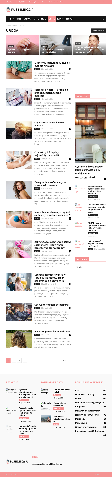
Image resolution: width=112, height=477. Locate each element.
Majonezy (80, 419)
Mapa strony (94, 474)
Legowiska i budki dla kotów (90, 431)
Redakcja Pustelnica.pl (85, 177)
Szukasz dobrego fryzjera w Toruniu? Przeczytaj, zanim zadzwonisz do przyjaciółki (49, 277)
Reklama (52, 2)
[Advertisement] (74, 10)
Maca (90, 249)
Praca (43, 19)
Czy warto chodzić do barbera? (51, 304)
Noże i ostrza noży (84, 394)
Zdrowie (69, 19)
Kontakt (60, 2)
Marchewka (81, 423)
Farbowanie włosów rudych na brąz (61, 418)
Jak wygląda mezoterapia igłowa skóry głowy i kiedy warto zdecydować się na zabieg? (52, 245)
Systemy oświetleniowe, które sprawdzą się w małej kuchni (89, 170)
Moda (36, 19)
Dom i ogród (15, 19)
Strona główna (34, 2)
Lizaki (78, 390)
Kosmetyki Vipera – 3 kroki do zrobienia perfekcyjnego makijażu (51, 92)
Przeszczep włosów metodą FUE (52, 331)
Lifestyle (27, 19)
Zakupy (60, 19)
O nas (44, 2)
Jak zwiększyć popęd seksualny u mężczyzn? (96, 243)
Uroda (52, 19)
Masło (78, 398)
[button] (102, 19)
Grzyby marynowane (85, 427)
